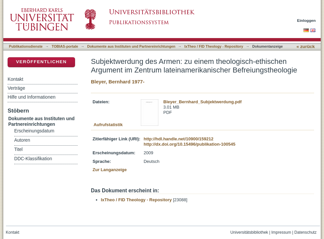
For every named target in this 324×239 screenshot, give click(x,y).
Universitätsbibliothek (249, 232)
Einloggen (306, 20)
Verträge (16, 88)
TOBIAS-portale (65, 46)
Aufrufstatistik (108, 124)
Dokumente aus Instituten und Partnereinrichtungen (131, 46)
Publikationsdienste (26, 46)
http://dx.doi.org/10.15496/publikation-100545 (189, 144)
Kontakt (15, 79)
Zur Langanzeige (110, 169)
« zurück (306, 46)
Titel (18, 149)
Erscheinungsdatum (34, 130)
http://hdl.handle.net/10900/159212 (178, 138)
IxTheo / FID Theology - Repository (213, 46)
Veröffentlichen (41, 61)
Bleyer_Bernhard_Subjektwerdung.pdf (202, 101)
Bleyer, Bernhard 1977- (117, 81)
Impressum (281, 232)
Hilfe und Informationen (32, 97)
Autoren (22, 140)
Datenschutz (305, 232)
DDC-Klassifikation (33, 158)
